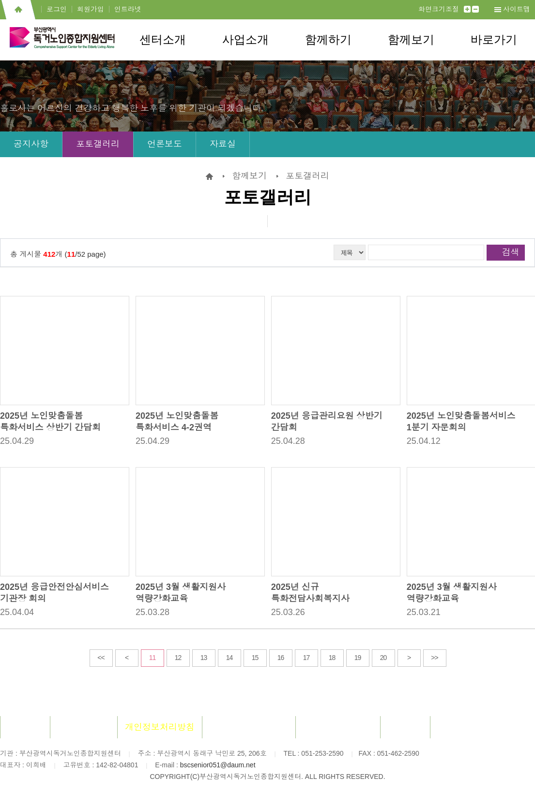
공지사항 (31, 144)
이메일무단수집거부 (249, 727)
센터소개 (162, 39)
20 (383, 657)
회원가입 (90, 9)
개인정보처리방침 (160, 727)
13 (203, 657)
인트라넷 (127, 9)
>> (434, 657)
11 (152, 657)
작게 (475, 9)
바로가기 (494, 39)
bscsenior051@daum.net (218, 765)
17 (306, 657)
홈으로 (18, 9)
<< (100, 657)
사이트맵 (516, 9)
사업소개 (245, 39)
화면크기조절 (438, 9)
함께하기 (328, 39)
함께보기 (411, 39)
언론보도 (164, 144)
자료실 (223, 144)
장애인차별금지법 (338, 727)
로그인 (56, 9)
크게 (467, 9)
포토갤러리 (98, 144)
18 (332, 657)
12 (178, 657)
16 (280, 657)
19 (357, 657)
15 (255, 657)
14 (229, 657)
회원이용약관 (84, 727)
